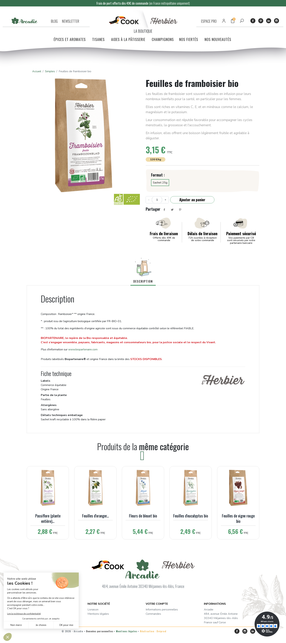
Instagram (276, 20)
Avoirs (150, 618)
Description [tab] (143, 281)
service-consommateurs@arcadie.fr (220, 629)
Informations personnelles (162, 610)
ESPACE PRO (209, 21)
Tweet (172, 209)
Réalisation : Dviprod (153, 638)
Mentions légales (98, 614)
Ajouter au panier (192, 199)
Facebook (252, 20)
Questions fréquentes (101, 622)
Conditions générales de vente (106, 618)
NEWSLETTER (70, 21)
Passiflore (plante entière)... (47, 518)
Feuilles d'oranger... (95, 516)
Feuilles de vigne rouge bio (238, 518)
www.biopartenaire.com (83, 349)
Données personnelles (99, 638)
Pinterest (260, 20)
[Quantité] (157, 199)
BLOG (54, 21)
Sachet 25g (160, 183)
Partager (164, 209)
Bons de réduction (157, 627)
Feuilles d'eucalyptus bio (190, 516)
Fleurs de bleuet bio (143, 516)
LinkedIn (268, 20)
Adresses (152, 622)
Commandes (153, 614)
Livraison (93, 610)
